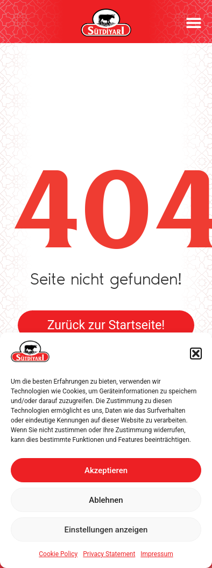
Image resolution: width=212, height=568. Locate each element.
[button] (195, 353)
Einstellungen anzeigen (106, 530)
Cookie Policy (58, 554)
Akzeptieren (106, 470)
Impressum (156, 554)
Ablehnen (106, 500)
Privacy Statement (109, 554)
